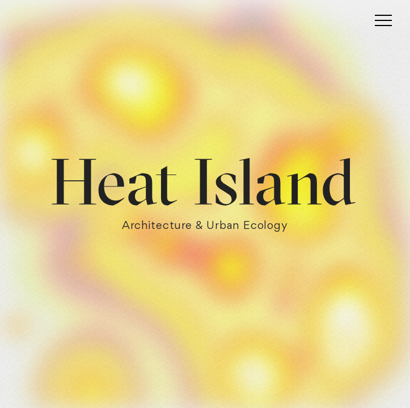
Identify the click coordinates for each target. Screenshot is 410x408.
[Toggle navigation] (383, 19)
